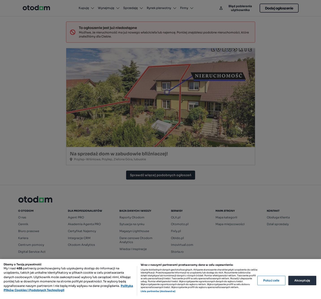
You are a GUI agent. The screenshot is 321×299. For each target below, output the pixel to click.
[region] (160, 279)
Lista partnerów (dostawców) (158, 291)
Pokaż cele (271, 280)
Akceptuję (302, 280)
